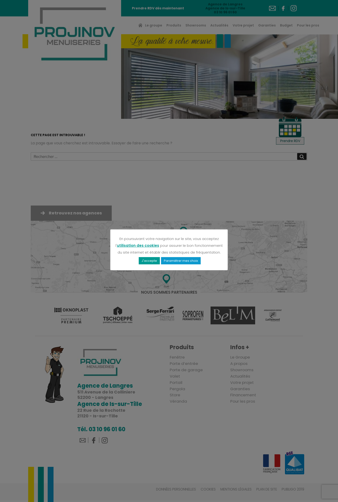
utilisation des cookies (138, 244)
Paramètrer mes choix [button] (181, 260)
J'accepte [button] (149, 260)
